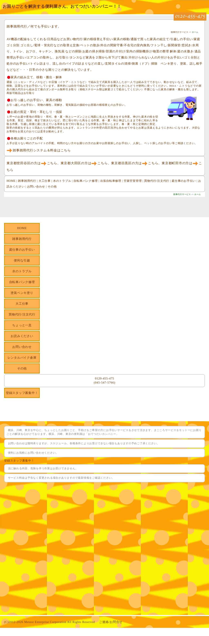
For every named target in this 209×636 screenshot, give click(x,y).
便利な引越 (22, 260)
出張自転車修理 (110, 180)
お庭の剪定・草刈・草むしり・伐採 (36, 112)
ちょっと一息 (22, 325)
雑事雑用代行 (27, 180)
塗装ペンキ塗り (22, 292)
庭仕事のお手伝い (184, 180)
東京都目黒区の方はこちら (134, 163)
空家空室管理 (133, 180)
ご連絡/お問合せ (110, 622)
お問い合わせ (36, 186)
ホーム (195, 32)
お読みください (22, 336)
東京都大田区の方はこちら (84, 163)
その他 (52, 186)
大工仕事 (45, 180)
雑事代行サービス (182, 194)
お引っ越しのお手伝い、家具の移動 (36, 100)
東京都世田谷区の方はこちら (32, 163)
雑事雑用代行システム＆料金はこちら (39, 150)
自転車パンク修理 (85, 180)
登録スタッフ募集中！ (22, 393)
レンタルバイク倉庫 (22, 357)
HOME (11, 180)
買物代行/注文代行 (156, 180)
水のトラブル (62, 180)
